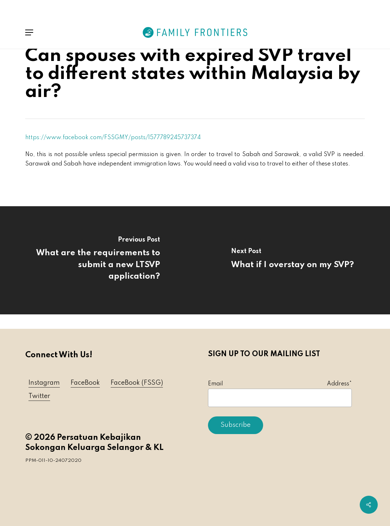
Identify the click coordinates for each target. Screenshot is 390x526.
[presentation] (263, 456)
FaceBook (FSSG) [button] (137, 383)
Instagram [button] (44, 383)
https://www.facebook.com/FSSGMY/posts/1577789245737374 (113, 138)
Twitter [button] (39, 396)
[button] (29, 32)
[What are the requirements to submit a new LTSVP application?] (97, 260)
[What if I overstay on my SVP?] (292, 260)
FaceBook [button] (85, 383)
